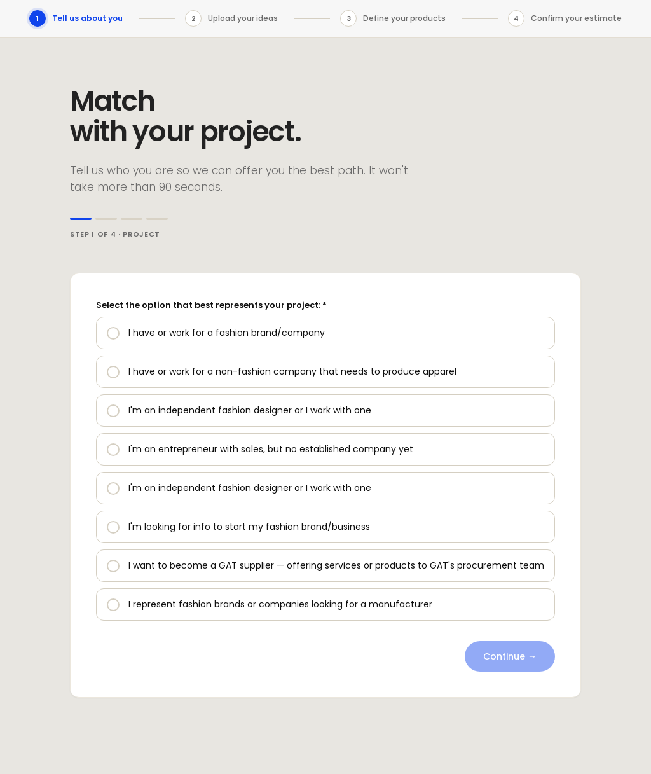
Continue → (510, 656)
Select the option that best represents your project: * (211, 305)
